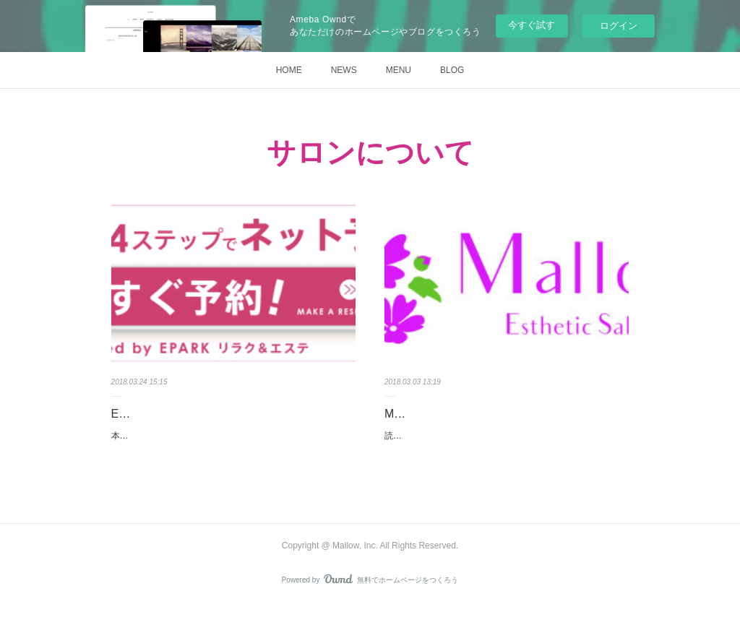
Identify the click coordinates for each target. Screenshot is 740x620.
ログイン (618, 25)
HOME (289, 70)
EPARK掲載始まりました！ (182, 414)
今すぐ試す (531, 25)
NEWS (344, 70)
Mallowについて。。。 (443, 414)
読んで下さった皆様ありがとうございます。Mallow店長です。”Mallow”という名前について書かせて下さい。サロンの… (504, 444)
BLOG (452, 70)
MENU (398, 70)
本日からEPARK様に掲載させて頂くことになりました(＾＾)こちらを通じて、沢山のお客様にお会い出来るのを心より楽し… (232, 444)
